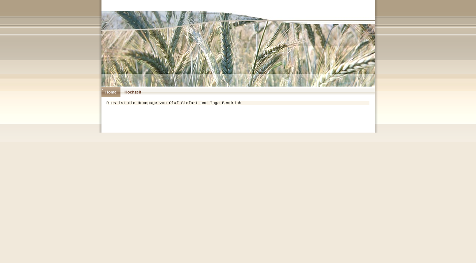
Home (111, 92)
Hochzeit (132, 92)
